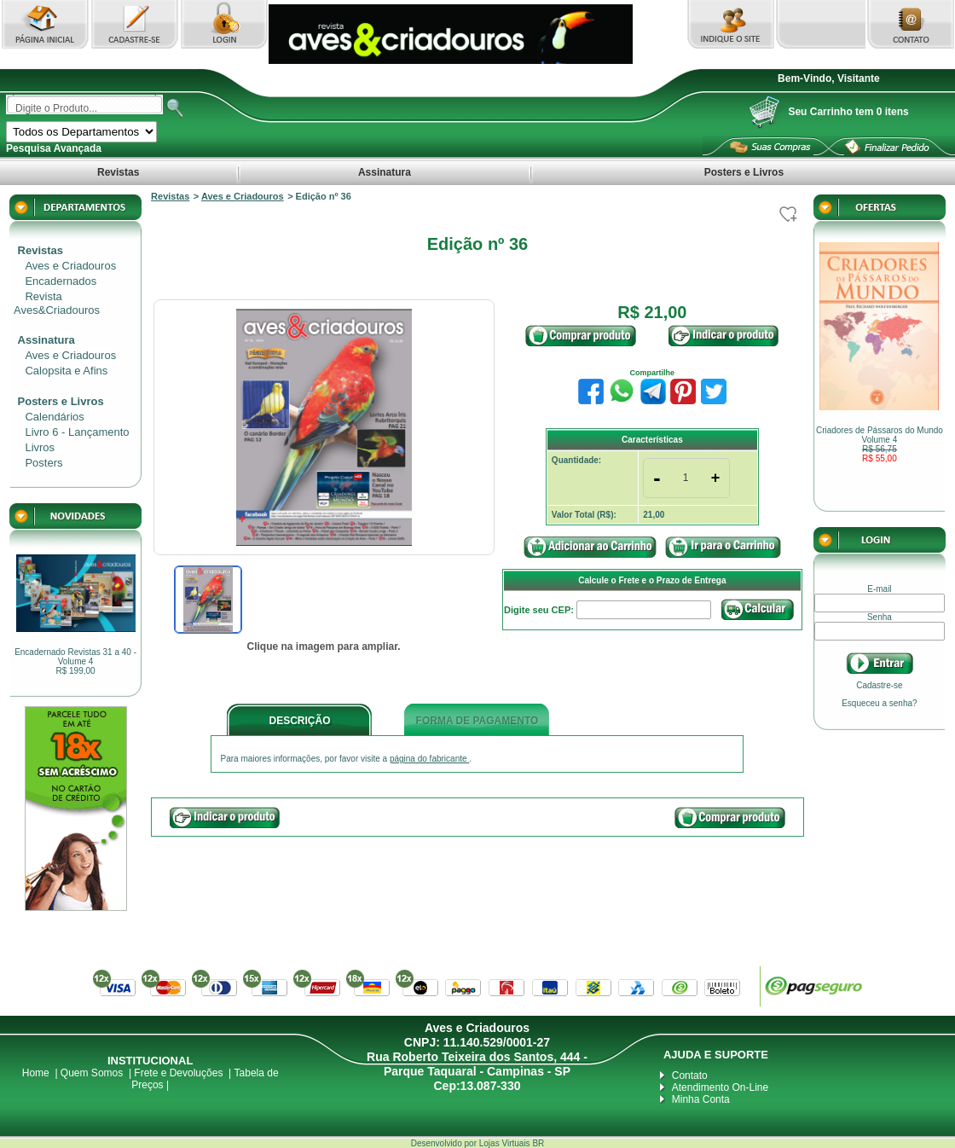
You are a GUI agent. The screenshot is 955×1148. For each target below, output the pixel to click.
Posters (43, 462)
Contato (690, 1075)
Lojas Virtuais (506, 1143)
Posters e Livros (743, 172)
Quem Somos (92, 1073)
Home (35, 1073)
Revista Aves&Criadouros (57, 303)
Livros (40, 447)
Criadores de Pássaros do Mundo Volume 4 (879, 444)
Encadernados (60, 281)
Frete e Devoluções (178, 1073)
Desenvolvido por (445, 1143)
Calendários (54, 416)
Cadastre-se (879, 685)
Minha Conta (701, 1099)
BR (538, 1143)
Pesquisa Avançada (53, 148)
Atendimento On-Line (720, 1087)
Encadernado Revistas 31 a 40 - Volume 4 (75, 661)
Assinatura (385, 172)
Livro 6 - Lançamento (77, 432)
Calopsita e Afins (66, 370)
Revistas (118, 172)
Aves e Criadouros (70, 265)
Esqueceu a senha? (879, 703)
